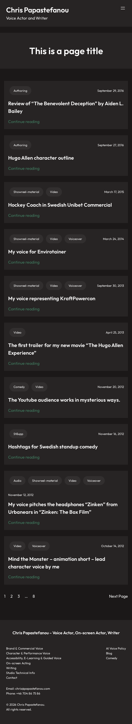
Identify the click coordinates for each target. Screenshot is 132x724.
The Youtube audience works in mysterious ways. (64, 400)
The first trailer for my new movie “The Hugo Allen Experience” (65, 349)
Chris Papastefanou (37, 9)
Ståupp (18, 434)
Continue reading (23, 121)
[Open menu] (123, 8)
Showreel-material (26, 192)
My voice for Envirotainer (37, 251)
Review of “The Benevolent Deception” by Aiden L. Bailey (66, 107)
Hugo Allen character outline (41, 158)
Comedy (19, 387)
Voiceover (75, 239)
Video (54, 192)
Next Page (118, 596)
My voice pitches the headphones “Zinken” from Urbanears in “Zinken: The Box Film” (62, 508)
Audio (17, 480)
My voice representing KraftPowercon (51, 298)
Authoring (20, 91)
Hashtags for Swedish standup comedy (53, 446)
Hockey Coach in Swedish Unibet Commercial (60, 205)
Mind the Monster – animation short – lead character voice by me (56, 563)
